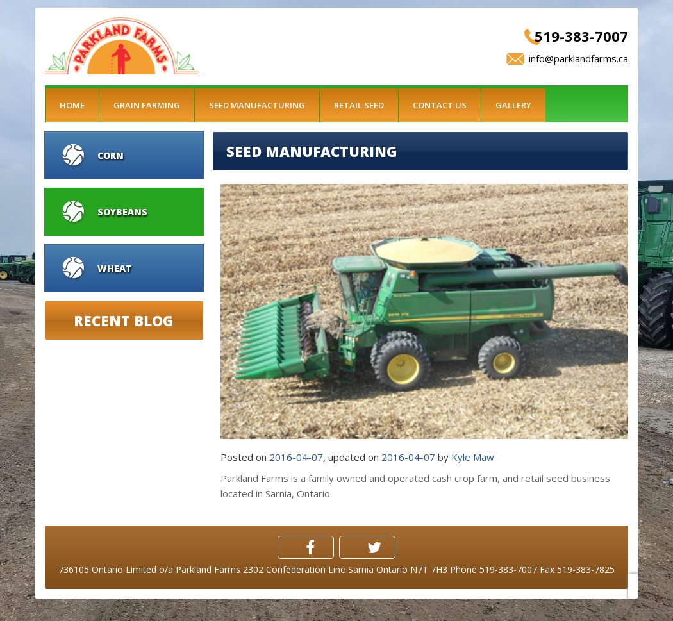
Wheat (114, 268)
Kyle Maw (472, 457)
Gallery (513, 105)
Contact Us (440, 105)
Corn (110, 155)
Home (72, 105)
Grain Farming (146, 105)
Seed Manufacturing (257, 105)
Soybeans (122, 212)
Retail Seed (359, 105)
